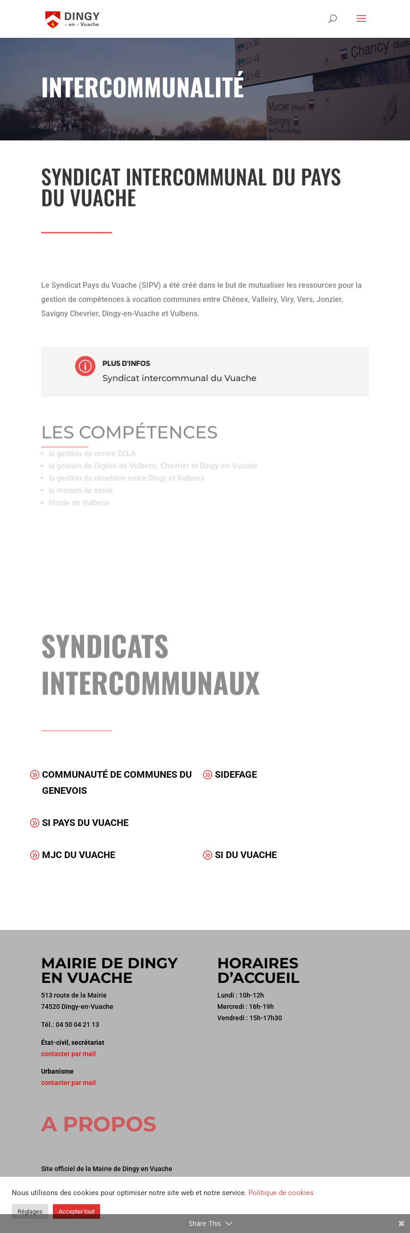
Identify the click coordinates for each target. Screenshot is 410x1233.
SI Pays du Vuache (85, 822)
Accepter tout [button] (76, 1211)
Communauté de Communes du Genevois (117, 782)
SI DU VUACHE (246, 854)
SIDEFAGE (236, 774)
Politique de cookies (281, 1193)
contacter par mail (68, 1054)
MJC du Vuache (78, 854)
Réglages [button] (30, 1211)
